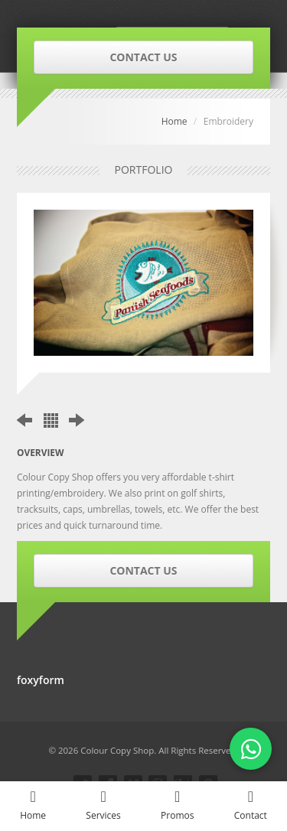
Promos (177, 805)
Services (103, 805)
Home (174, 121)
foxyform (40, 680)
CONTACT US (143, 57)
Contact (250, 805)
